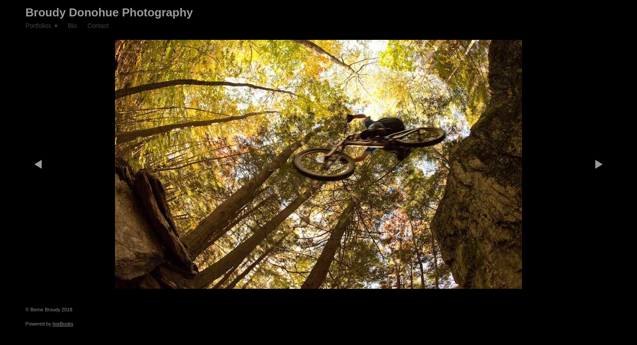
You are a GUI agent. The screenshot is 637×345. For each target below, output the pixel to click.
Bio (72, 25)
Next (599, 164)
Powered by (49, 323)
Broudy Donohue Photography (109, 12)
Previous (38, 164)
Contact (97, 25)
